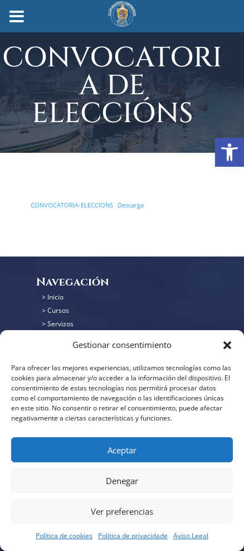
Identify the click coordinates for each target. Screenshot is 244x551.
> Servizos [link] (58, 323)
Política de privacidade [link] (133, 535)
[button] (227, 345)
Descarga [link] (131, 205)
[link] (229, 152)
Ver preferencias (122, 511)
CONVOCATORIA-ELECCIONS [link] (72, 205)
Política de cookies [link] (64, 535)
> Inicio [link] (53, 297)
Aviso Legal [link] (190, 535)
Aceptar (122, 450)
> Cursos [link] (55, 310)
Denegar (122, 480)
